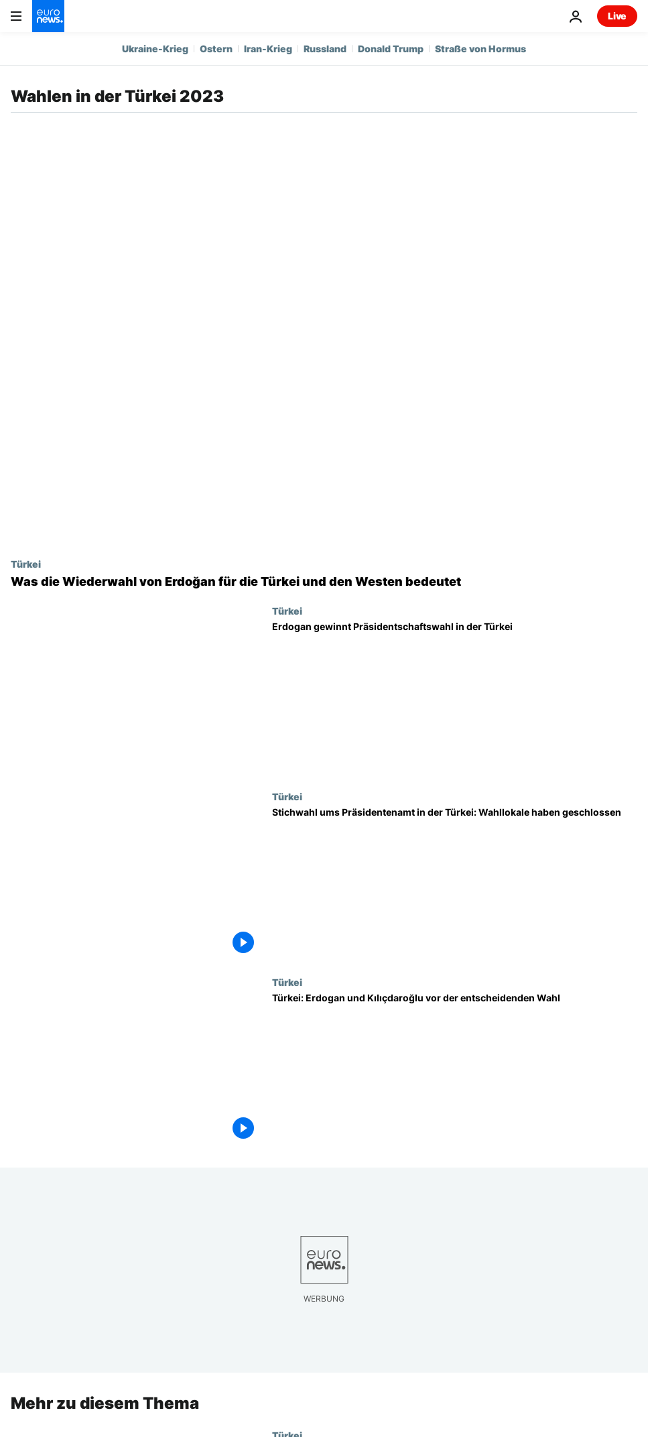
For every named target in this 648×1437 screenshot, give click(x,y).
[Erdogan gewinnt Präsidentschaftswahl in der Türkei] (454, 698)
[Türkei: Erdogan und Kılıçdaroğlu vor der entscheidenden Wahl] (454, 1069)
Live (617, 15)
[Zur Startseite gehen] (48, 16)
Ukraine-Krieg (155, 48)
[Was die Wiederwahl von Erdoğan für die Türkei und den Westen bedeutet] (324, 581)
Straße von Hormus (480, 48)
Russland (325, 48)
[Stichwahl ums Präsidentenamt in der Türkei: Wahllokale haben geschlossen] (454, 883)
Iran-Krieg (268, 48)
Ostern (216, 48)
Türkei (26, 563)
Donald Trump (391, 48)
